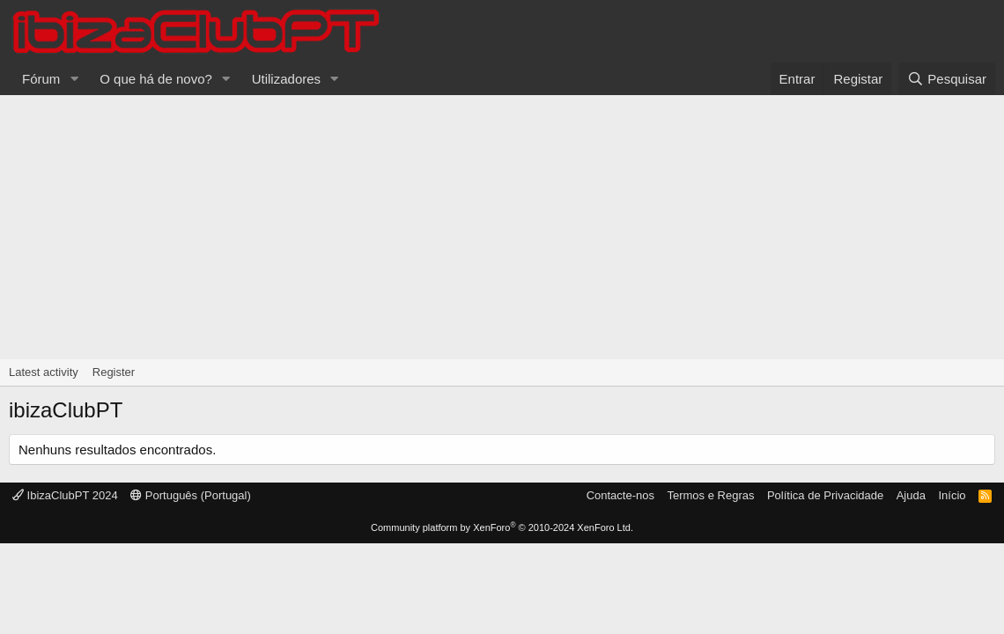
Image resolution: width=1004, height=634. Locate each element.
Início (951, 495)
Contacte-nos (620, 495)
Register (113, 372)
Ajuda (911, 495)
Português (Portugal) (190, 495)
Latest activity (43, 372)
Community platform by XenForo (502, 527)
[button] (74, 79)
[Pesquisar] (946, 79)
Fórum (41, 78)
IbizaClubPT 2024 (65, 495)
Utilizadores (286, 78)
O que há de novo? (156, 78)
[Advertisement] (502, 227)
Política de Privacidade (825, 495)
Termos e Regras (710, 495)
